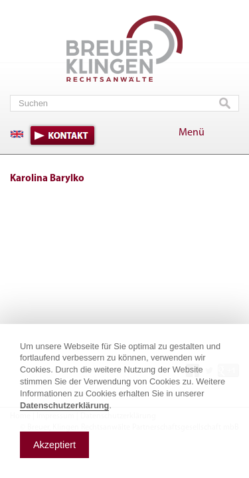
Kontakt (62, 135)
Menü (192, 132)
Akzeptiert (54, 444)
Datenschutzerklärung (64, 405)
